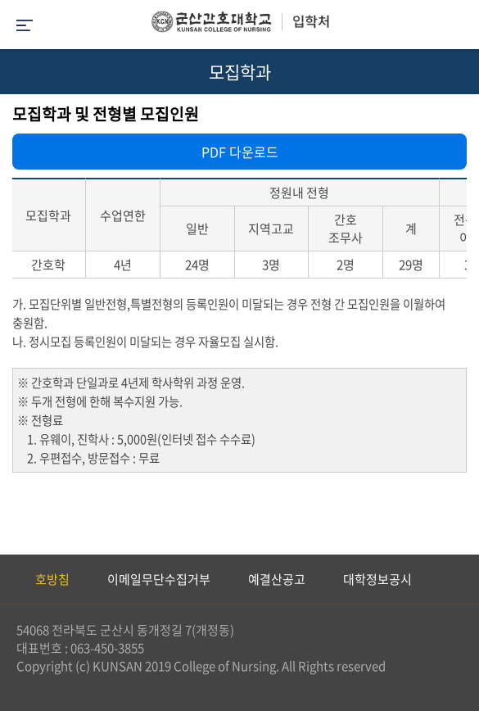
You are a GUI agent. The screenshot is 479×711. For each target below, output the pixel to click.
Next (458, 579)
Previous (12, 579)
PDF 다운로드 (239, 151)
